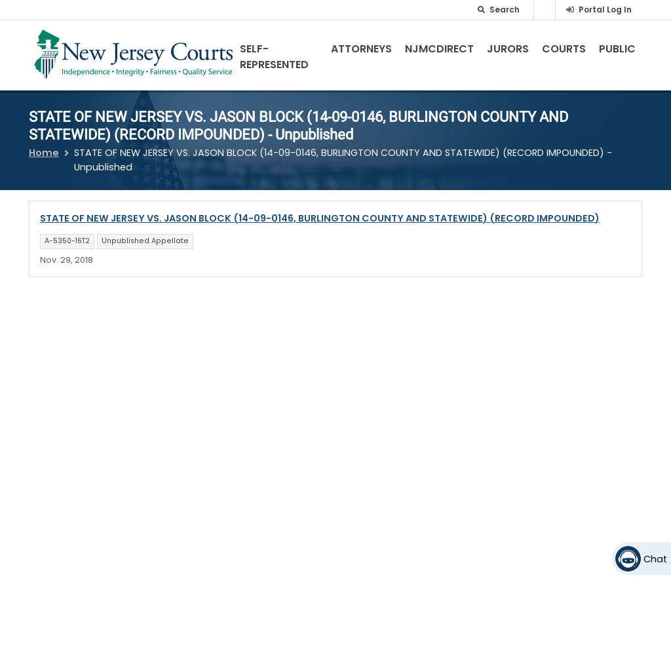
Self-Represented (274, 56)
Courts (564, 48)
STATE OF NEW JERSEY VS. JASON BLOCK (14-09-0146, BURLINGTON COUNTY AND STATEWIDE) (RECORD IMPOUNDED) (320, 218)
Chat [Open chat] (655, 559)
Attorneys (361, 48)
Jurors (508, 48)
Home (44, 152)
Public (617, 48)
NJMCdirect (439, 48)
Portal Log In (605, 9)
